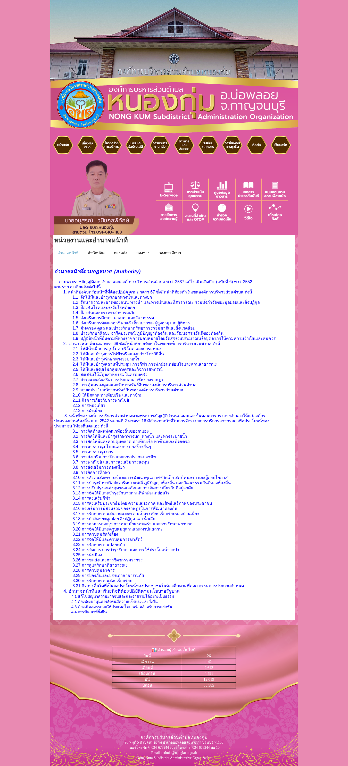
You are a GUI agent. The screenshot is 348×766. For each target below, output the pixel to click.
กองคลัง (120, 253)
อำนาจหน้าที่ (68, 253)
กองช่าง (142, 253)
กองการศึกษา (170, 253)
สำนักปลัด (96, 253)
